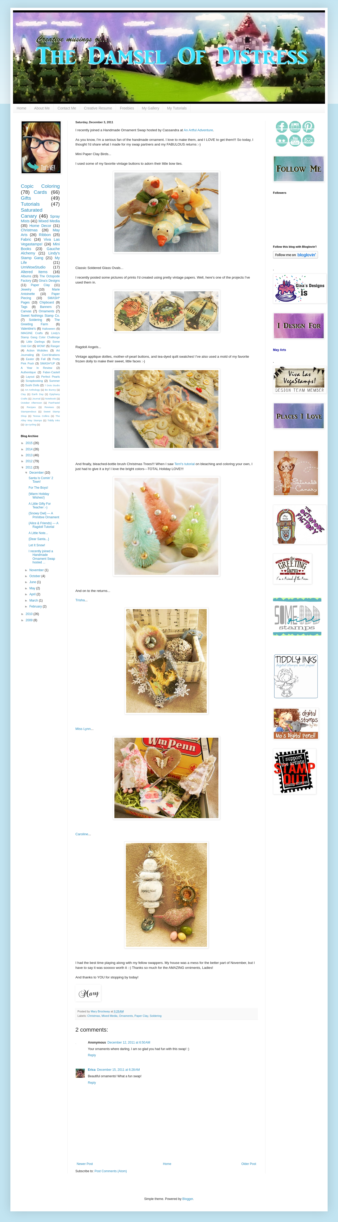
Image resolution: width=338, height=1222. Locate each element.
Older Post (248, 1164)
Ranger (55, 346)
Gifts (26, 198)
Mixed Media (109, 1015)
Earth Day (37, 394)
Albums (26, 276)
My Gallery (150, 108)
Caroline (81, 834)
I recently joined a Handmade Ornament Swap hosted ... (42, 556)
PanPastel (54, 402)
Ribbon (45, 235)
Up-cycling (30, 424)
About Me (42, 108)
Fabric (26, 239)
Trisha (80, 600)
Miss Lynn (83, 729)
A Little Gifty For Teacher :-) (40, 505)
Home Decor (40, 226)
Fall (43, 359)
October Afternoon (31, 402)
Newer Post (85, 1164)
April (32, 594)
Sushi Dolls (32, 385)
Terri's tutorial (184, 464)
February (36, 606)
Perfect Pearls (50, 376)
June (33, 582)
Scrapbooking (34, 380)
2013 (30, 455)
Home (21, 108)
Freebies (127, 108)
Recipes (31, 407)
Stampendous (28, 411)
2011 (30, 467)
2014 (30, 449)
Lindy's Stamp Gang (40, 255)
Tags (24, 307)
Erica (91, 1070)
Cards (40, 192)
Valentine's (28, 328)
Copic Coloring (40, 186)
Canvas (26, 311)
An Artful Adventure (198, 130)
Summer (54, 380)
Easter (30, 359)
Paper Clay (141, 1015)
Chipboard (47, 302)
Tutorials (30, 204)
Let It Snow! (37, 545)
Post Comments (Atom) (110, 1171)
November (37, 570)
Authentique (28, 372)
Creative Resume (98, 108)
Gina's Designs (49, 280)
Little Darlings (35, 341)
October (35, 576)
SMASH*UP (47, 363)
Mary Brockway (101, 1011)
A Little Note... (38, 533)
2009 (30, 620)
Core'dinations (51, 354)
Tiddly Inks (54, 420)
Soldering (156, 1015)
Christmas (93, 1015)
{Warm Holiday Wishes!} (39, 495)
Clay (23, 394)
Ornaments (126, 1015)
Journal (36, 398)
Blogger (187, 1199)
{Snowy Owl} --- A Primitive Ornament (44, 515)
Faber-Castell (51, 372)
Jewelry (26, 289)
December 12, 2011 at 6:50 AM (128, 1042)
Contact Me (66, 108)
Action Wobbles (37, 350)
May (32, 588)
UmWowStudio (33, 267)
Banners (46, 307)
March (34, 600)
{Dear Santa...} (39, 539)
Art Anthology (32, 389)
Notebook (50, 398)
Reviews (49, 407)
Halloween (48, 328)
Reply (92, 1055)
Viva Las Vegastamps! (40, 241)
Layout (30, 376)
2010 (30, 614)
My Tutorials (176, 108)
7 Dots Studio (52, 385)
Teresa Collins (41, 416)
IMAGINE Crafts (32, 333)
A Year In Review (36, 367)
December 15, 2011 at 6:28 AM (118, 1070)
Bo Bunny (50, 389)
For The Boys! (38, 487)
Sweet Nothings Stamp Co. (40, 315)
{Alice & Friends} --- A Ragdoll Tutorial (43, 525)
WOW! (41, 346)
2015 (30, 443)
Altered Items (34, 272)
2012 (30, 461)
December (37, 472)
